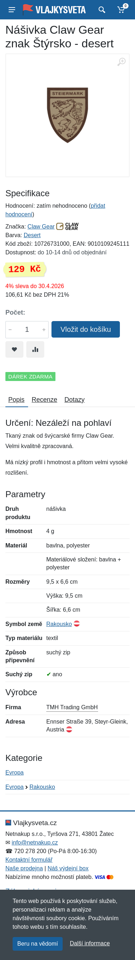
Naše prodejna (24, 868)
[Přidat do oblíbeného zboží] (14, 349)
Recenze (44, 399)
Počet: (15, 312)
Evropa (14, 773)
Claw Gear (41, 226)
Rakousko (59, 624)
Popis (16, 399)
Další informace (90, 943)
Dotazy (74, 399)
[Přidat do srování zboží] (35, 349)
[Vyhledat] (101, 9)
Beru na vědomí (37, 944)
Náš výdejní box (68, 868)
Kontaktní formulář (29, 860)
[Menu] (11, 9)
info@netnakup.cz (35, 842)
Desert (32, 235)
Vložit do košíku (85, 329)
